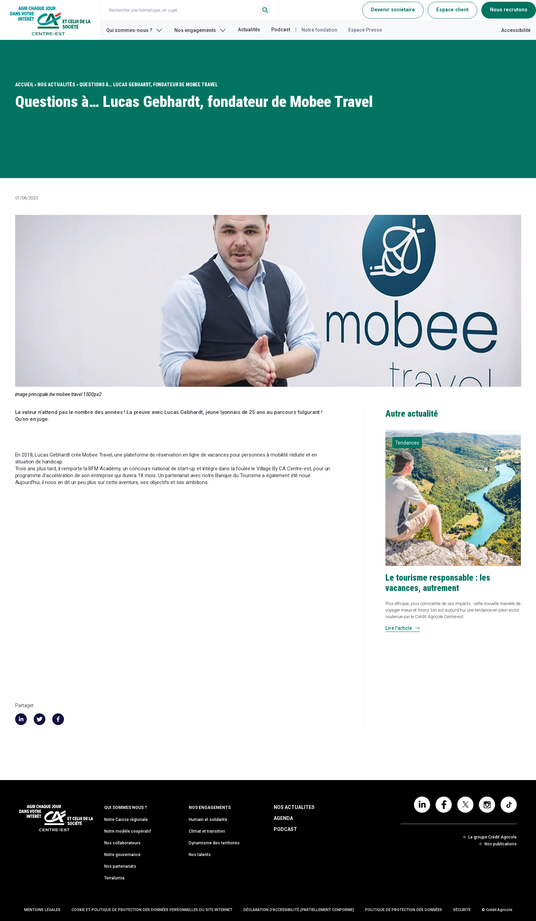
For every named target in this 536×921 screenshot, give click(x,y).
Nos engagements (200, 30)
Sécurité (462, 910)
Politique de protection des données (403, 910)
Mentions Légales (42, 910)
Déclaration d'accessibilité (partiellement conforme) (298, 910)
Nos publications (498, 844)
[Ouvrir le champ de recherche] (192, 10)
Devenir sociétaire (393, 10)
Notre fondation (319, 30)
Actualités (249, 29)
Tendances (407, 443)
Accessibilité (515, 30)
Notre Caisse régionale (126, 819)
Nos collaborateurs (122, 843)
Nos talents (200, 854)
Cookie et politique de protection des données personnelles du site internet (152, 910)
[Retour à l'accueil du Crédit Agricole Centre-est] (50, 19)
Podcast (280, 29)
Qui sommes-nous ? (134, 30)
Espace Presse (365, 30)
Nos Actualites (294, 807)
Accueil (24, 84)
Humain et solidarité (208, 819)
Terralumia (114, 878)
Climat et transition (207, 831)
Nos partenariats (120, 866)
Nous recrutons (508, 10)
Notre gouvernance (122, 854)
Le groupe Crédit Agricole (489, 837)
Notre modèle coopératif (127, 831)
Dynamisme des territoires (214, 843)
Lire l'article (402, 628)
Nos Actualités (56, 84)
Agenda (283, 818)
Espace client (452, 10)
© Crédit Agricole (497, 910)
